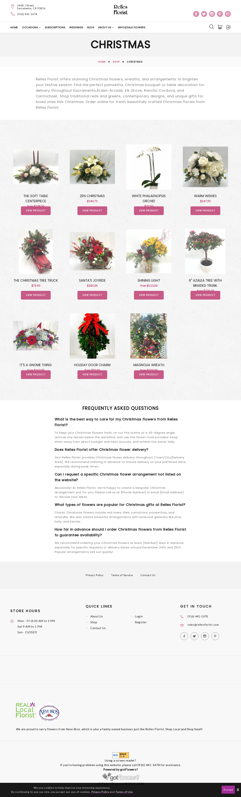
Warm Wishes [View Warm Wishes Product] (205, 196)
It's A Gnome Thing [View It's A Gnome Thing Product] (35, 366)
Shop (116, 61)
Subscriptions (55, 27)
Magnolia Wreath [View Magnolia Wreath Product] (149, 366)
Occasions (30, 27)
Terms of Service (122, 576)
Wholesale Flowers (131, 27)
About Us (105, 27)
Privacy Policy (95, 576)
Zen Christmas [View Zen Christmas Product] (92, 196)
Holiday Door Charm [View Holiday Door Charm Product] (92, 366)
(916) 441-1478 (27, 14)
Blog (90, 27)
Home (14, 27)
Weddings (76, 27)
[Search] (211, 27)
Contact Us (148, 576)
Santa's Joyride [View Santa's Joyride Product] (92, 281)
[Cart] (220, 27)
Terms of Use (124, 791)
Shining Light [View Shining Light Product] (149, 281)
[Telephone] (13, 14)
